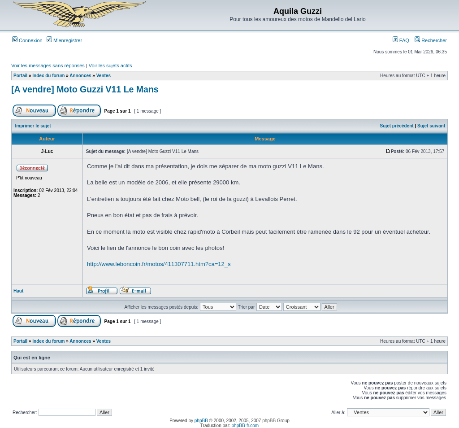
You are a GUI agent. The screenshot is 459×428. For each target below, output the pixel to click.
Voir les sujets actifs (110, 65)
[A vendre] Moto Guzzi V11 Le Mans (85, 89)
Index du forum (48, 75)
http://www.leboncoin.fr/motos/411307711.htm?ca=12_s (159, 264)
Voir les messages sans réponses (48, 65)
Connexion (27, 40)
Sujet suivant (431, 125)
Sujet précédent (397, 125)
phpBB (201, 420)
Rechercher (431, 40)
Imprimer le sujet (33, 125)
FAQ (401, 40)
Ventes (103, 75)
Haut (18, 290)
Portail (20, 75)
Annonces (80, 75)
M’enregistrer (64, 40)
